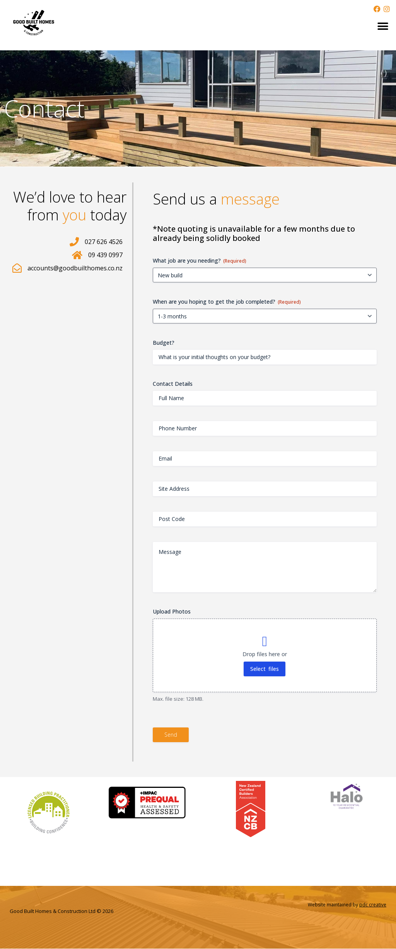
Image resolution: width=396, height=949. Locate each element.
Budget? (163, 342)
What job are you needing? (199, 260)
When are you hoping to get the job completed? (227, 301)
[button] (383, 26)
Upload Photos (172, 611)
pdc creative (372, 904)
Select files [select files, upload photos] (264, 668)
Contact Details (173, 383)
